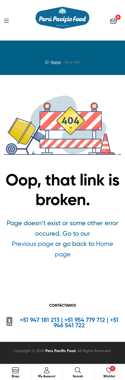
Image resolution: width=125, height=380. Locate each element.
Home (56, 62)
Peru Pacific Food (60, 350)
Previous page (33, 244)
